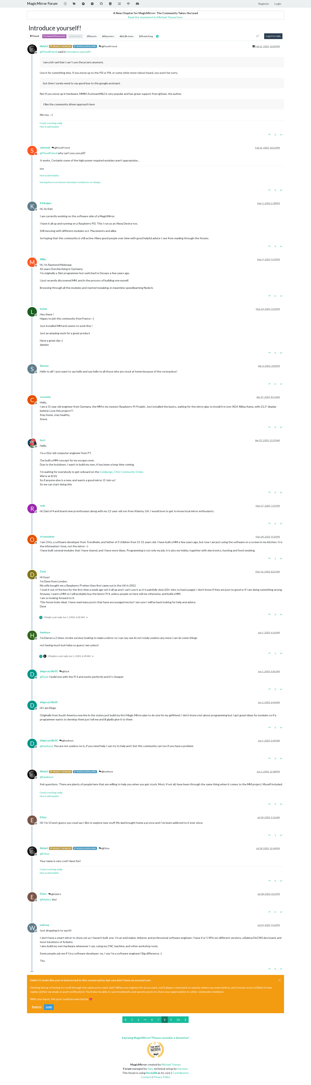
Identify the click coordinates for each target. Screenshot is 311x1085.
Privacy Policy (161, 1077)
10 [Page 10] (178, 1019)
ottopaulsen (47, 536)
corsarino (45, 397)
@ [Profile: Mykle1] (45, 899)
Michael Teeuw (170, 1064)
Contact (146, 1077)
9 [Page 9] (171, 1019)
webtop (44, 925)
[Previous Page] (125, 1019)
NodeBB (151, 1072)
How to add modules (49, 126)
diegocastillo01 (49, 671)
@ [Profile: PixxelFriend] (48, 51)
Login (49, 1006)
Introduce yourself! (78, 51)
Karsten (182, 1068)
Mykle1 (44, 46)
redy (42, 505)
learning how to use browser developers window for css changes (70, 182)
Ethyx (43, 817)
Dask (43, 571)
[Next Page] (185, 1019)
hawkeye (45, 632)
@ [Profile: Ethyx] (44, 853)
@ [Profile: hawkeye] (46, 746)
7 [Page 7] (158, 1019)
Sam (150, 1068)
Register (37, 1006)
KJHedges (45, 203)
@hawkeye (66, 740)
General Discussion (54, 36)
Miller (43, 259)
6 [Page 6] (152, 1019)
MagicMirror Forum (42, 3)
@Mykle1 (54, 894)
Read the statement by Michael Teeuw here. (155, 17)
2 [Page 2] (138, 1019)
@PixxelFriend (108, 46)
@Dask (64, 671)
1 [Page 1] (132, 1019)
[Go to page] (145, 1019)
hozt (42, 440)
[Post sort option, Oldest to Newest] (257, 36)
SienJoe (44, 365)
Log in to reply (273, 36)
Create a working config (51, 123)
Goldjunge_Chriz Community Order (121, 471)
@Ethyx (104, 848)
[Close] (279, 980)
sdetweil (45, 147)
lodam (43, 308)
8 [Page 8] (164, 1019)
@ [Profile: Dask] (44, 676)
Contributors (181, 1072)
